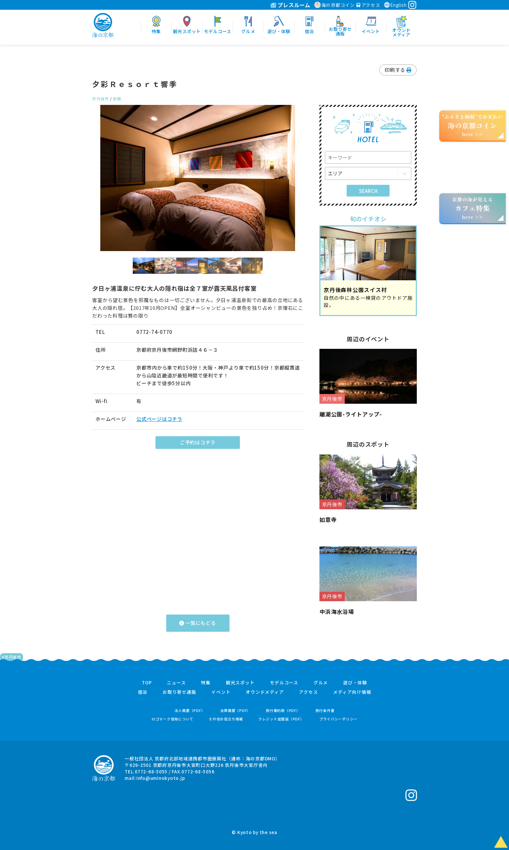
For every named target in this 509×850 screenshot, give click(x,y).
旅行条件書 (325, 710)
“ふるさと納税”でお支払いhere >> (472, 125)
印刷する (398, 69)
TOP (147, 682)
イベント (220, 692)
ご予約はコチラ (198, 442)
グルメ (321, 682)
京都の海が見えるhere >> (472, 208)
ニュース (176, 682)
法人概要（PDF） (190, 710)
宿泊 (143, 692)
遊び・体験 (355, 682)
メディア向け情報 (352, 692)
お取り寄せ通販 (179, 692)
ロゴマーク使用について (172, 719)
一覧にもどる (197, 622)
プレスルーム (290, 5)
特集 (206, 682)
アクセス (368, 5)
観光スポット (240, 682)
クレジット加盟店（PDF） (281, 719)
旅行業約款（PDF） (283, 710)
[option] (197, 178)
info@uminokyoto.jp (160, 778)
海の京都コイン (334, 5)
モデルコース (284, 682)
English (395, 5)
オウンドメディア (265, 692)
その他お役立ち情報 (226, 719)
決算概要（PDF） (235, 710)
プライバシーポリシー (338, 719)
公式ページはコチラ (159, 418)
